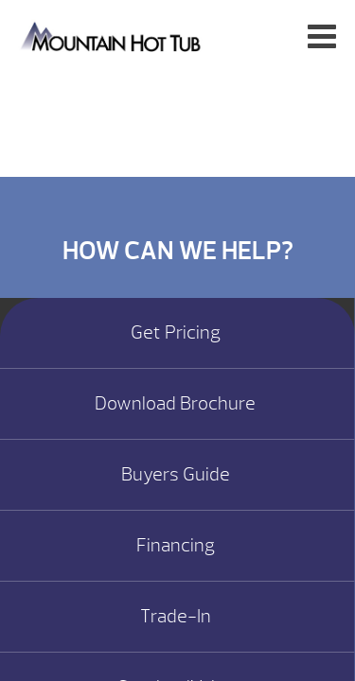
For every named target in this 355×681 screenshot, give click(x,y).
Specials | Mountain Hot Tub (112, 35)
